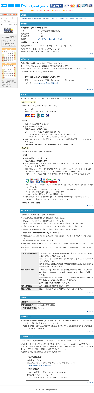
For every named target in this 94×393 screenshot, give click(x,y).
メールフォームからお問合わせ (50, 39)
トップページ (26, 10)
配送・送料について (53, 18)
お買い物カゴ (69, 10)
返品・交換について (86, 18)
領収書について (74, 18)
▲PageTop (90, 53)
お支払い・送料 (37, 10)
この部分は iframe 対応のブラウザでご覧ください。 (8, 130)
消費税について (64, 18)
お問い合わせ (58, 10)
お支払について (41, 18)
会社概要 (48, 10)
